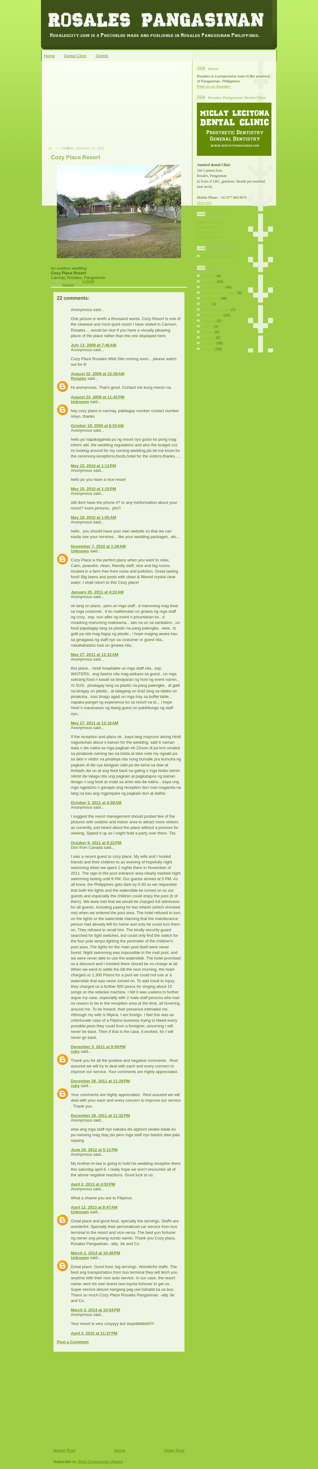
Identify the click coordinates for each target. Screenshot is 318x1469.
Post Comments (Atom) (100, 1461)
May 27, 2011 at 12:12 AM (94, 654)
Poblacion (211, 298)
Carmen (209, 281)
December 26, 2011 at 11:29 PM (100, 1081)
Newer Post (64, 1450)
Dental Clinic (75, 55)
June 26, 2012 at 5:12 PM (94, 1149)
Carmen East (213, 287)
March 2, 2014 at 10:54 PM (95, 1310)
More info (204, 203)
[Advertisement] (91, 107)
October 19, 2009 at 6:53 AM (97, 425)
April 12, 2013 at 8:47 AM (94, 1207)
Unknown (80, 401)
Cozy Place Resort (75, 157)
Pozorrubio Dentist (218, 256)
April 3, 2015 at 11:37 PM (94, 1333)
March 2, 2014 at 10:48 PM (95, 1253)
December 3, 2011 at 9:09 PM (98, 1046)
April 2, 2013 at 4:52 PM (93, 1184)
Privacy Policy (209, 237)
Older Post (174, 1450)
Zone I (207, 326)
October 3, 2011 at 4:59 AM (96, 802)
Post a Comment (73, 1342)
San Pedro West (216, 309)
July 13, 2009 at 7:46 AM (93, 345)
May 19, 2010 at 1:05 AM (93, 517)
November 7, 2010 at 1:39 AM (98, 546)
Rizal (206, 304)
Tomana (209, 320)
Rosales (78, 378)
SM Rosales (212, 315)
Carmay (68, 285)
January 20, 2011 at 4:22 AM (97, 592)
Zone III (208, 337)
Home (49, 55)
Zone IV (208, 343)
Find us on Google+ (214, 86)
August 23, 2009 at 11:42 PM (97, 397)
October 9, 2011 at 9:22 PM (96, 842)
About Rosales (209, 222)
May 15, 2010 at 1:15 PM (93, 488)
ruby (75, 1051)
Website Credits (210, 232)
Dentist (102, 55)
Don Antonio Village (219, 293)
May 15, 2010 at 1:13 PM (93, 465)
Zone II (208, 332)
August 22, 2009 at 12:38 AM (98, 373)
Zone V (208, 349)
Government (207, 227)
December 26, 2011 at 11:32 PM (100, 1115)
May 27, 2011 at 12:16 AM (94, 723)
